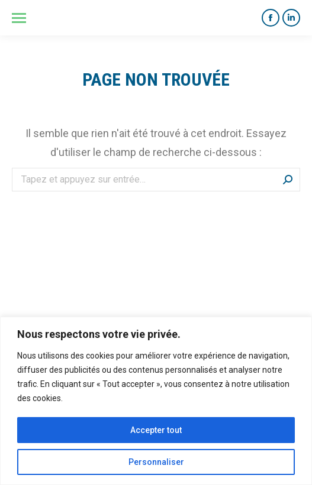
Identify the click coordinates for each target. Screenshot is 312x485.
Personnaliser (156, 462)
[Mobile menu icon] (19, 18)
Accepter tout (156, 430)
